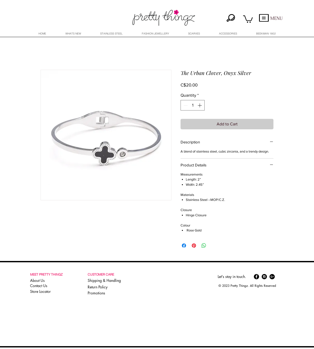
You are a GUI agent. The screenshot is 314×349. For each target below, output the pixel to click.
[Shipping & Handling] (105, 280)
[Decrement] (185, 105)
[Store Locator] (46, 291)
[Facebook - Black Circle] (256, 276)
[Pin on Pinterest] (194, 245)
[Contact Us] (47, 285)
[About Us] (47, 280)
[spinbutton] (193, 105)
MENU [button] (276, 18)
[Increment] (200, 105)
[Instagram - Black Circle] (264, 276)
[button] (248, 19)
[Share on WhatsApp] (204, 245)
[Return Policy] (105, 287)
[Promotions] (98, 293)
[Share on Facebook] (184, 245)
